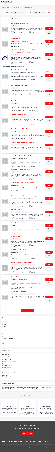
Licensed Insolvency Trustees (9, 361)
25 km (5, 324)
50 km (5, 326)
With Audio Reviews (8, 338)
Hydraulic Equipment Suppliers (9, 372)
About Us (20, 441)
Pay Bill (46, 441)
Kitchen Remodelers (7, 369)
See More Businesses (27, 310)
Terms (34, 441)
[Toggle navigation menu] (53, 2)
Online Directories (12, 441)
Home (3, 441)
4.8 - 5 (47, 72)
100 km (5, 329)
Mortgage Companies (7, 365)
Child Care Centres (6, 358)
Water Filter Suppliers (7, 359)
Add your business (27, 433)
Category (8, 12)
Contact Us (28, 441)
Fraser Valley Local (5, 7)
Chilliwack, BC (16, 7)
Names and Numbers (19, 447)
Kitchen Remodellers (7, 371)
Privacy (40, 441)
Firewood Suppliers (6, 367)
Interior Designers (6, 356)
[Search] (49, 12)
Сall (49, 28)
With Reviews (7, 336)
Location (29, 12)
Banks (3, 363)
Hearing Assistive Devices (8, 376)
